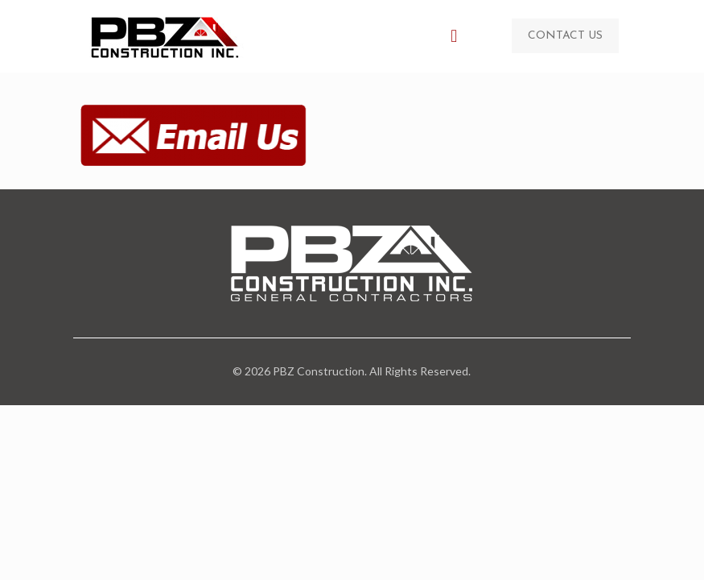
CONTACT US (565, 36)
